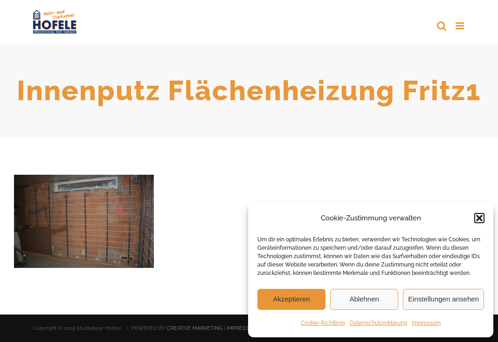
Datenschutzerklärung (378, 323)
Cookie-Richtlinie (323, 323)
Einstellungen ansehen (443, 299)
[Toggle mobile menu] (460, 26)
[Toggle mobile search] (441, 26)
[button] (479, 218)
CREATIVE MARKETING (194, 328)
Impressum (426, 323)
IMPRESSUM (242, 328)
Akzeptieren (291, 299)
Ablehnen (364, 299)
